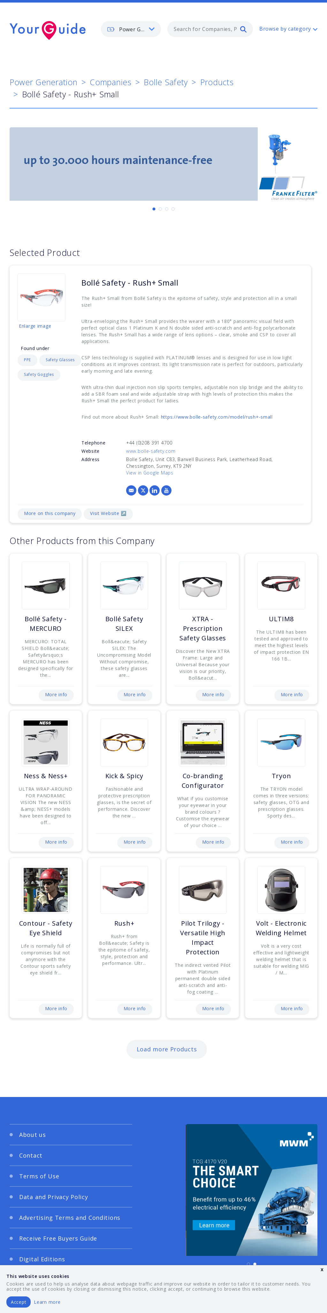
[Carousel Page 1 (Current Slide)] (154, 209)
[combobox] (210, 29)
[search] (243, 29)
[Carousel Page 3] (166, 209)
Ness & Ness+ (46, 776)
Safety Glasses (60, 359)
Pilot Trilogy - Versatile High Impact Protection (202, 937)
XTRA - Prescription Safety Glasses (202, 628)
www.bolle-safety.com (150, 451)
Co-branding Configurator (203, 781)
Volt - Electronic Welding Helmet (281, 928)
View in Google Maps (149, 473)
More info (56, 694)
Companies (110, 82)
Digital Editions (42, 1259)
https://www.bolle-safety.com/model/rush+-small (217, 417)
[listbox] (131, 29)
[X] (143, 490)
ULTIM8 (281, 619)
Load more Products (167, 1049)
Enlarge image (35, 326)
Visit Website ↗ (108, 513)
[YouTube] (166, 490)
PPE (27, 359)
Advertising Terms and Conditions (69, 1217)
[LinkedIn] (154, 490)
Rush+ (124, 923)
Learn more (47, 1302)
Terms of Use (39, 1176)
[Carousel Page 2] (160, 209)
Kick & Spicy (124, 776)
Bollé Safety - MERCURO (46, 624)
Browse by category (285, 28)
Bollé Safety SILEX (124, 624)
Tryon (281, 776)
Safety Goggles (39, 374)
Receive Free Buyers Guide (58, 1238)
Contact (30, 1155)
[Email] (131, 490)
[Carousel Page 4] (173, 209)
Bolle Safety (166, 82)
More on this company (49, 513)
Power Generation (44, 82)
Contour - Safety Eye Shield (45, 928)
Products (217, 82)
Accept (18, 1302)
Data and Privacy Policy (53, 1197)
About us (32, 1134)
